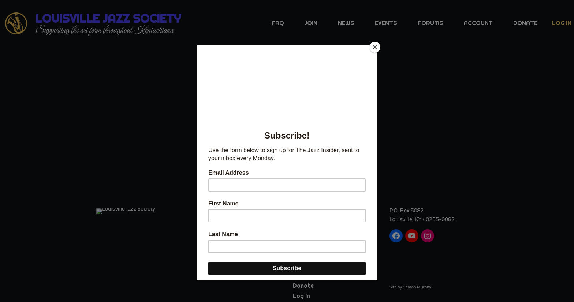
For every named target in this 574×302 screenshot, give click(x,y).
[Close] (374, 47)
